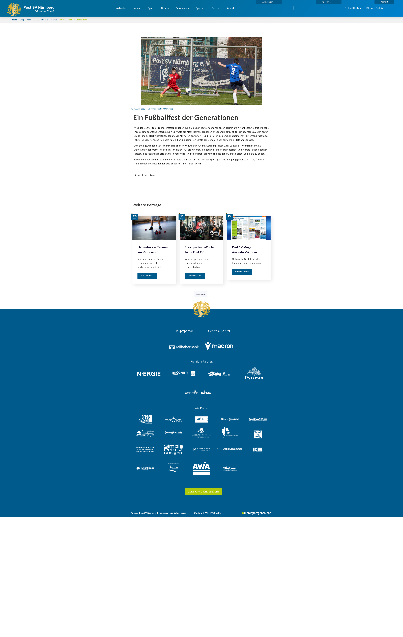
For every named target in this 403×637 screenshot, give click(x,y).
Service (216, 8)
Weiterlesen (147, 275)
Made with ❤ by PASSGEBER (208, 513)
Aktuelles (122, 8)
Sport (152, 8)
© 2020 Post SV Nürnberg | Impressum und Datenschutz (158, 513)
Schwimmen (183, 8)
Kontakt (384, 2)
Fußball (53, 20)
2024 (22, 20)
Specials (201, 8)
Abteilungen (268, 2)
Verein (138, 8)
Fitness (166, 8)
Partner (328, 2)
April (29, 20)
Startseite (13, 20)
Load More (200, 294)
